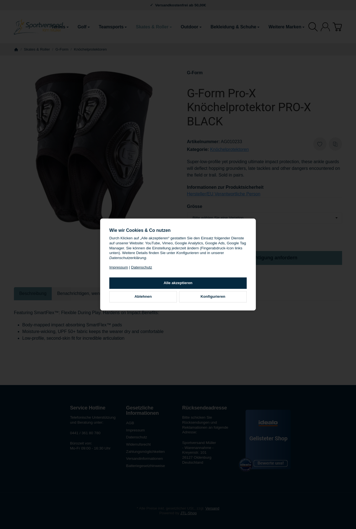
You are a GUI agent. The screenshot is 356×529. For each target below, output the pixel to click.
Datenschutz (141, 267)
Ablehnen (143, 296)
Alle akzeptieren (178, 283)
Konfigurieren (213, 296)
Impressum (118, 267)
